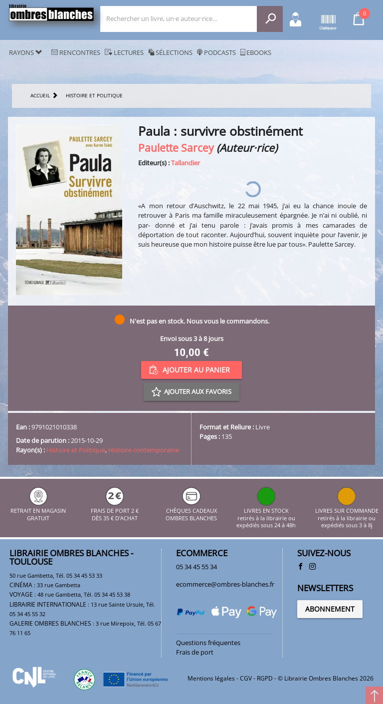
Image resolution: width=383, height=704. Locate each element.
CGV (246, 678)
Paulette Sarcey (176, 147)
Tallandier (185, 162)
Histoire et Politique (75, 449)
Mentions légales (211, 678)
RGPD (265, 678)
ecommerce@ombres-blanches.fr (225, 584)
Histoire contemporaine (143, 449)
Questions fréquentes (208, 642)
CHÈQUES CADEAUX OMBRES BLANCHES (191, 511)
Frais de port (194, 652)
